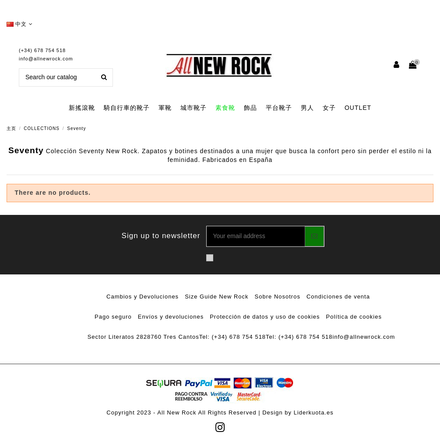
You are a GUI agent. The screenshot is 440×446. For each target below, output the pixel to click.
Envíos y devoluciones (171, 316)
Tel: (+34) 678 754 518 (232, 337)
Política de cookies (354, 316)
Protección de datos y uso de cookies (265, 316)
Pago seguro (113, 316)
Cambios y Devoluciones (142, 296)
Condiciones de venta (338, 296)
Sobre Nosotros (277, 296)
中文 (20, 24)
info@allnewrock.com (46, 58)
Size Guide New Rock (216, 296)
